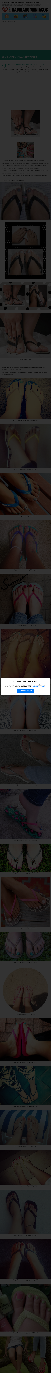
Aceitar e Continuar (25, 691)
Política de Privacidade (38, 686)
